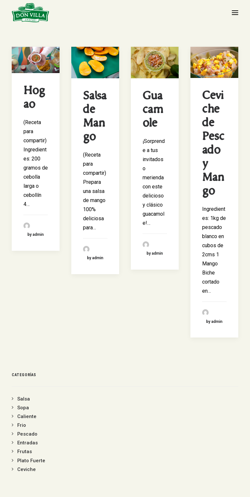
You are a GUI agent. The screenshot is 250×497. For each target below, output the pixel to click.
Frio (21, 425)
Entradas (27, 443)
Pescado (27, 434)
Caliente (26, 416)
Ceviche (26, 469)
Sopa (23, 408)
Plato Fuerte (31, 461)
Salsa (23, 399)
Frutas (24, 451)
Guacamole (153, 110)
